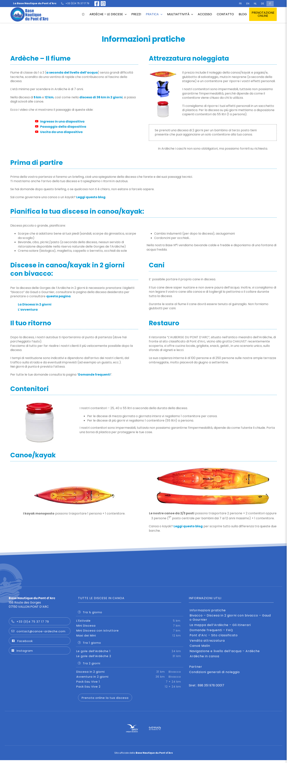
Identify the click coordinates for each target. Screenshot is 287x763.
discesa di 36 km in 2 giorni (101, 97)
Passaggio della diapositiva (60, 126)
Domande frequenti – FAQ (211, 633)
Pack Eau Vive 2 (129, 689)
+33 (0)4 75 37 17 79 (30, 625)
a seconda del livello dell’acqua (72, 72)
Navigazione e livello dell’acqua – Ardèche (225, 654)
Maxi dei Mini (129, 638)
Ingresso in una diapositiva (60, 121)
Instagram (22, 654)
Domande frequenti (94, 375)
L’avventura (28, 309)
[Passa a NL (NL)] (255, 3)
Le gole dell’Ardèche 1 (129, 654)
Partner (195, 670)
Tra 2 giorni (89, 666)
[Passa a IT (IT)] (270, 3)
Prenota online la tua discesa (105, 701)
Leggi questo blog (90, 197)
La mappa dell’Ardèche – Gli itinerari (220, 628)
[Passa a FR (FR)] (240, 3)
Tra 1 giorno (89, 646)
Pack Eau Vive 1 (129, 684)
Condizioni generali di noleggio (214, 675)
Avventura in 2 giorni (129, 679)
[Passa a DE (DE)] (262, 3)
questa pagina (58, 296)
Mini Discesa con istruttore (129, 633)
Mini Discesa (129, 628)
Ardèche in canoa (204, 659)
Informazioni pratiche (208, 613)
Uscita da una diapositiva (59, 132)
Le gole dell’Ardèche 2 (129, 659)
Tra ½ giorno (90, 615)
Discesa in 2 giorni (129, 674)
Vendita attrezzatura (207, 644)
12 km (49, 97)
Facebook (22, 644)
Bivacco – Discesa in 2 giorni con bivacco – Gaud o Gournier (230, 620)
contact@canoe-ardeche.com (38, 634)
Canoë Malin (200, 649)
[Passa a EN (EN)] (247, 3)
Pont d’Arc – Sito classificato (214, 638)
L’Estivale (129, 623)
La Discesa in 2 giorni (34, 304)
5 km (37, 97)
